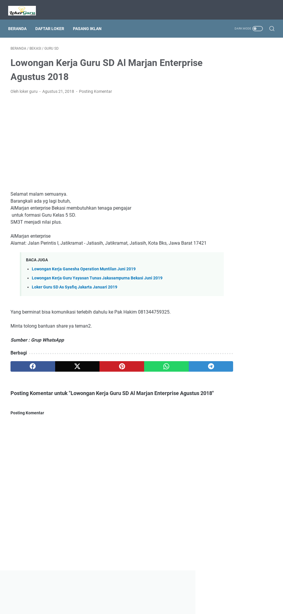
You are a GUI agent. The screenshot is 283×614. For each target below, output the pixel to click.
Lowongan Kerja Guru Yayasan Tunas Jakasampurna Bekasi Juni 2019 (97, 281)
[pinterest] (97, 370)
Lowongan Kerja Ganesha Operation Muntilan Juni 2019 (84, 272)
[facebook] (28, 370)
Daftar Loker (52, 23)
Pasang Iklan (89, 23)
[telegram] (167, 370)
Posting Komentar (95, 88)
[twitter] (62, 370)
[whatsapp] (132, 370)
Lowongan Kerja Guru (150, 605)
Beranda (20, 23)
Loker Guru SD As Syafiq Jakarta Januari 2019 (74, 290)
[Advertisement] (98, 139)
